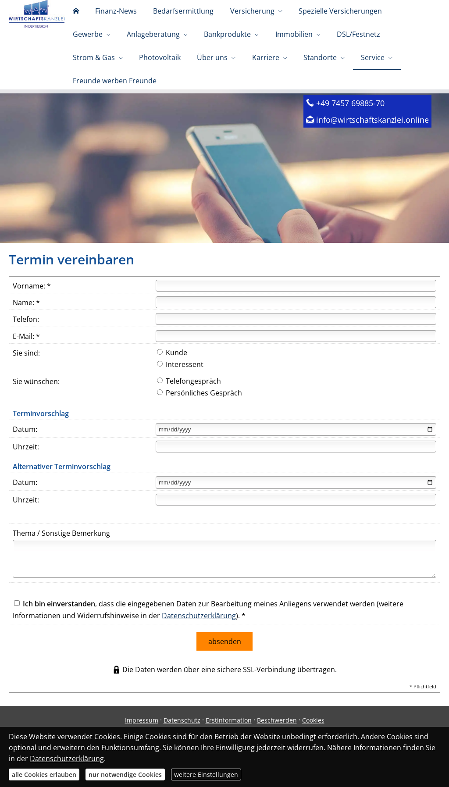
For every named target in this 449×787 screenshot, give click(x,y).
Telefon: (26, 335)
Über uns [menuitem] (85, 87)
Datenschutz (182, 734)
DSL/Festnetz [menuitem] (284, 52)
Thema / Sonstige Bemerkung (61, 549)
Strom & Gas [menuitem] (337, 52)
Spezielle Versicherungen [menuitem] (314, 16)
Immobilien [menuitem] (225, 52)
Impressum (141, 734)
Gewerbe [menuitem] (381, 16)
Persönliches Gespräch (199, 408)
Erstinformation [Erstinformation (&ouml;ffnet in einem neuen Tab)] (229, 734)
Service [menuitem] (228, 87)
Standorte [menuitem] (181, 87)
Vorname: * (32, 301)
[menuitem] (72, 17)
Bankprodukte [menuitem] (164, 52)
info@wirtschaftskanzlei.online (372, 135)
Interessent (180, 380)
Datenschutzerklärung (199, 631)
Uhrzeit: (26, 462)
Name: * (26, 318)
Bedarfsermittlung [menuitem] (169, 16)
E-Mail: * (26, 352)
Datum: (25, 445)
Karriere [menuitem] (132, 87)
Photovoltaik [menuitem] (397, 52)
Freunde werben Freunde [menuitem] (300, 87)
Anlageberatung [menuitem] (96, 52)
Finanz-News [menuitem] (107, 16)
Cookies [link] (313, 734)
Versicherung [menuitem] (232, 16)
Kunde (172, 368)
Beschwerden (277, 734)
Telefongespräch (189, 397)
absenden (224, 656)
